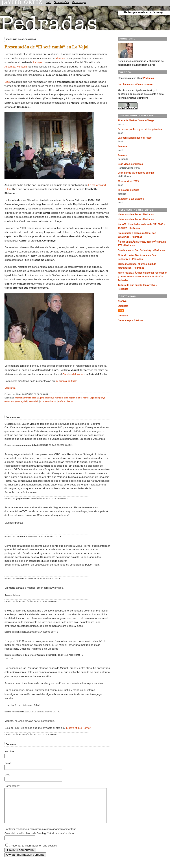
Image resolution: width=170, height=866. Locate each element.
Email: (8, 763)
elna (66, 397)
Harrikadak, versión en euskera (135, 84)
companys (100, 397)
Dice (7, 81)
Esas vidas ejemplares (130, 164)
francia (27, 397)
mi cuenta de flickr (65, 380)
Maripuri (60, 58)
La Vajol (37, 62)
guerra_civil (21, 401)
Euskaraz (9, 387)
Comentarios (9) (48, 401)
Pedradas (9, 32)
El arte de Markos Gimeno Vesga (136, 120)
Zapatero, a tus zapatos (131, 199)
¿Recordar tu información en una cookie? (33, 852)
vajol (92, 397)
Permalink (34, 401)
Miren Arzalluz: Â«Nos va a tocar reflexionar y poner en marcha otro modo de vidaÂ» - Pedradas (142, 277)
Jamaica (122, 146)
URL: (7, 774)
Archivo (122, 301)
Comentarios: (12, 785)
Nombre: (9, 751)
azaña (35, 397)
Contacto (123, 315)
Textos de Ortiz (61, 2)
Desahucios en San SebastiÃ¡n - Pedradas (141, 250)
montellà (59, 397)
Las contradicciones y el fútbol (135, 138)
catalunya (49, 397)
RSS (121, 310)
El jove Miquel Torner (78, 727)
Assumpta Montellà (15, 66)
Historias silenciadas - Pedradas (136, 214)
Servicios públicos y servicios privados (140, 129)
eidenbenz (9, 401)
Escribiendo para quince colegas (136, 173)
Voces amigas (79, 2)
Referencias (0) (65, 401)
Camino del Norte (73, 374)
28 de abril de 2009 (128, 181)
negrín (72, 397)
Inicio (48, 2)
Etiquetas (123, 306)
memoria (19, 397)
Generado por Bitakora (130, 320)
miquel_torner (82, 397)
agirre (41, 397)
